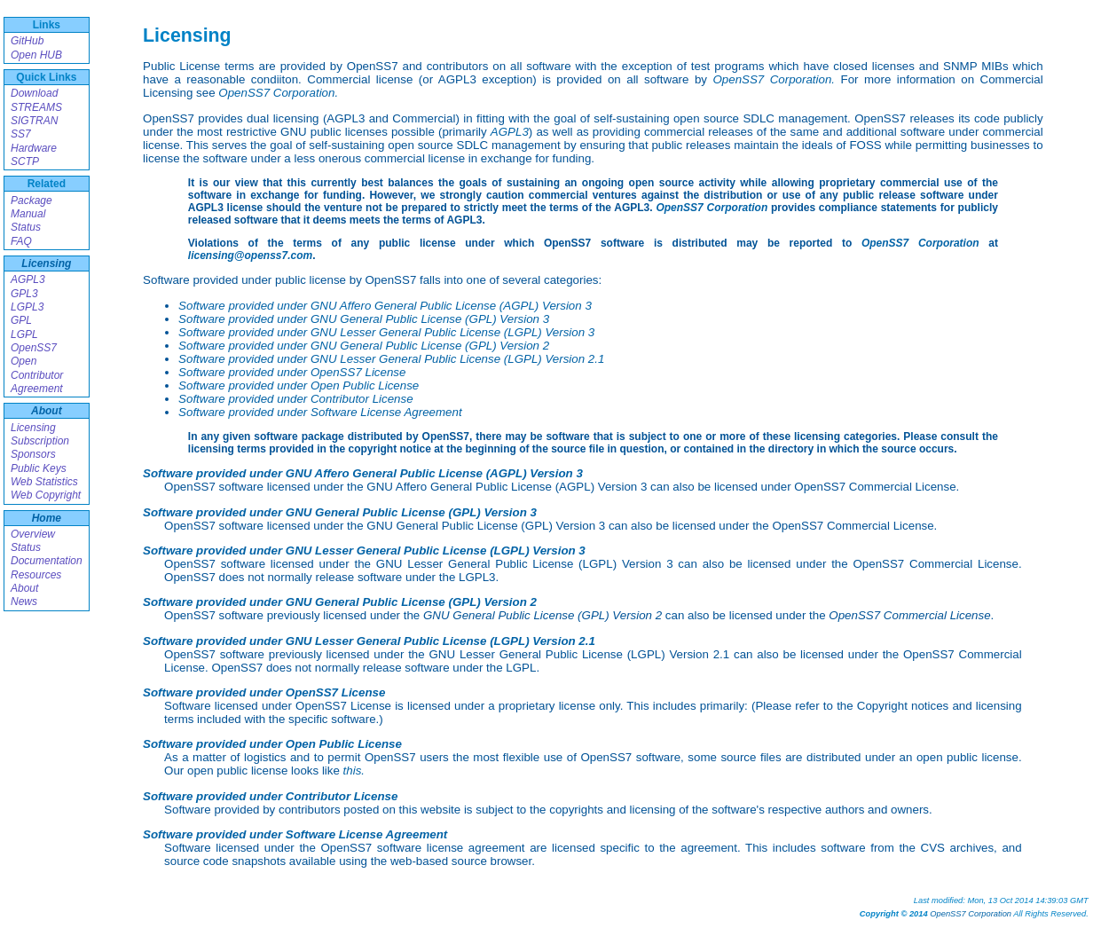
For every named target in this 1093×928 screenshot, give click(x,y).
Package (31, 200)
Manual (28, 214)
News (24, 601)
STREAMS (36, 107)
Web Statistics (44, 482)
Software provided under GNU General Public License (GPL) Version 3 (363, 319)
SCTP (25, 161)
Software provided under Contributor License (295, 398)
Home (46, 518)
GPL (21, 320)
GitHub (27, 41)
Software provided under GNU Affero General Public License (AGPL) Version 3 (385, 305)
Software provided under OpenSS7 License (291, 372)
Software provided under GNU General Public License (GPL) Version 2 (363, 345)
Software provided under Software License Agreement (320, 412)
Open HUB (36, 55)
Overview (33, 534)
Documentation (47, 560)
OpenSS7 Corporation (711, 207)
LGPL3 (27, 307)
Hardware (34, 148)
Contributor (37, 375)
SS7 (21, 134)
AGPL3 (28, 279)
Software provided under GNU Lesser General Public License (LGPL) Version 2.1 (391, 359)
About (46, 411)
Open (23, 361)
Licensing (46, 263)
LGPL (24, 334)
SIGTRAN (34, 120)
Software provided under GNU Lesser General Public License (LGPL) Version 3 (386, 332)
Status (26, 227)
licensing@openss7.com (250, 255)
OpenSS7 (34, 348)
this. (354, 770)
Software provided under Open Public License (298, 385)
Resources (36, 575)
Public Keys (39, 468)
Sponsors (33, 454)
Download (34, 93)
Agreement (37, 388)
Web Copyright (46, 495)
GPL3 (24, 293)
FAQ (21, 241)
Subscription (40, 441)
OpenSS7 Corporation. (773, 79)
